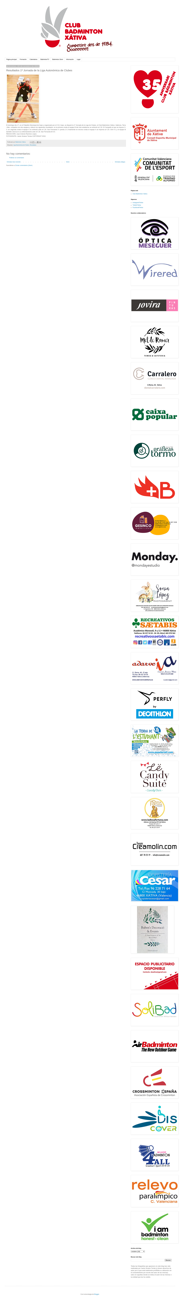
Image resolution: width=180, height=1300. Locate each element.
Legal (78, 59)
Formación (23, 59)
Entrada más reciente (14, 162)
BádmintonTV (44, 59)
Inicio (67, 162)
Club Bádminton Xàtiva (140, 194)
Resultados (33, 145)
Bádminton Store (57, 59)
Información (70, 59)
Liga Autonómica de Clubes (21, 145)
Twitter (137, 205)
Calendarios (33, 59)
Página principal (11, 59)
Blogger (96, 1294)
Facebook (138, 207)
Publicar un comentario (16, 158)
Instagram (138, 202)
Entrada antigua (120, 162)
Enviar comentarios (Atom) (23, 165)
